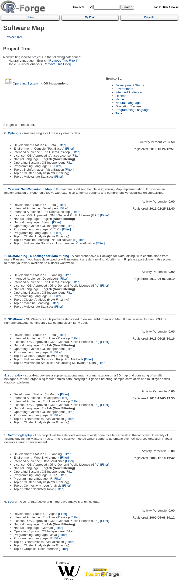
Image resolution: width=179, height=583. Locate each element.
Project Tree (14, 37)
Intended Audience (128, 92)
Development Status (129, 85)
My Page (90, 17)
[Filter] (61, 145)
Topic (119, 113)
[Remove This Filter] (62, 60)
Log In (157, 7)
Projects (149, 17)
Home (30, 17)
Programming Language (132, 110)
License (120, 96)
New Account (171, 7)
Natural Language (128, 103)
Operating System (25, 83)
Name (119, 99)
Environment (124, 89)
